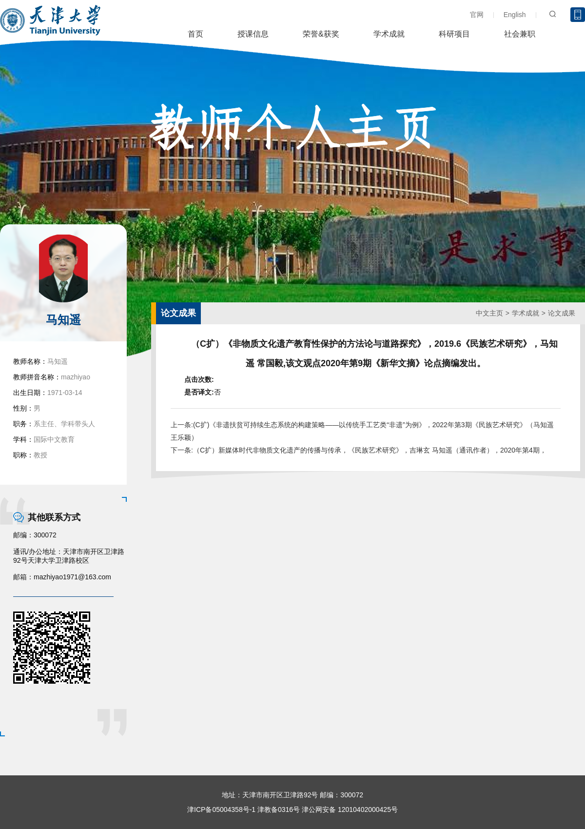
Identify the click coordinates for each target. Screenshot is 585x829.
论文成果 (561, 313)
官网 (477, 15)
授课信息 (253, 34)
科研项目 (454, 34)
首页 (195, 34)
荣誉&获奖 (321, 34)
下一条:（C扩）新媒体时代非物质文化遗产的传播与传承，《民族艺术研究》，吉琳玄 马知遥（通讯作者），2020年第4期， (358, 450)
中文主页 (489, 313)
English (515, 15)
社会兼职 (519, 34)
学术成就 (389, 34)
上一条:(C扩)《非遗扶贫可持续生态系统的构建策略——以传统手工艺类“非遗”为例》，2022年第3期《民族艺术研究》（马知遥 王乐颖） (362, 431)
